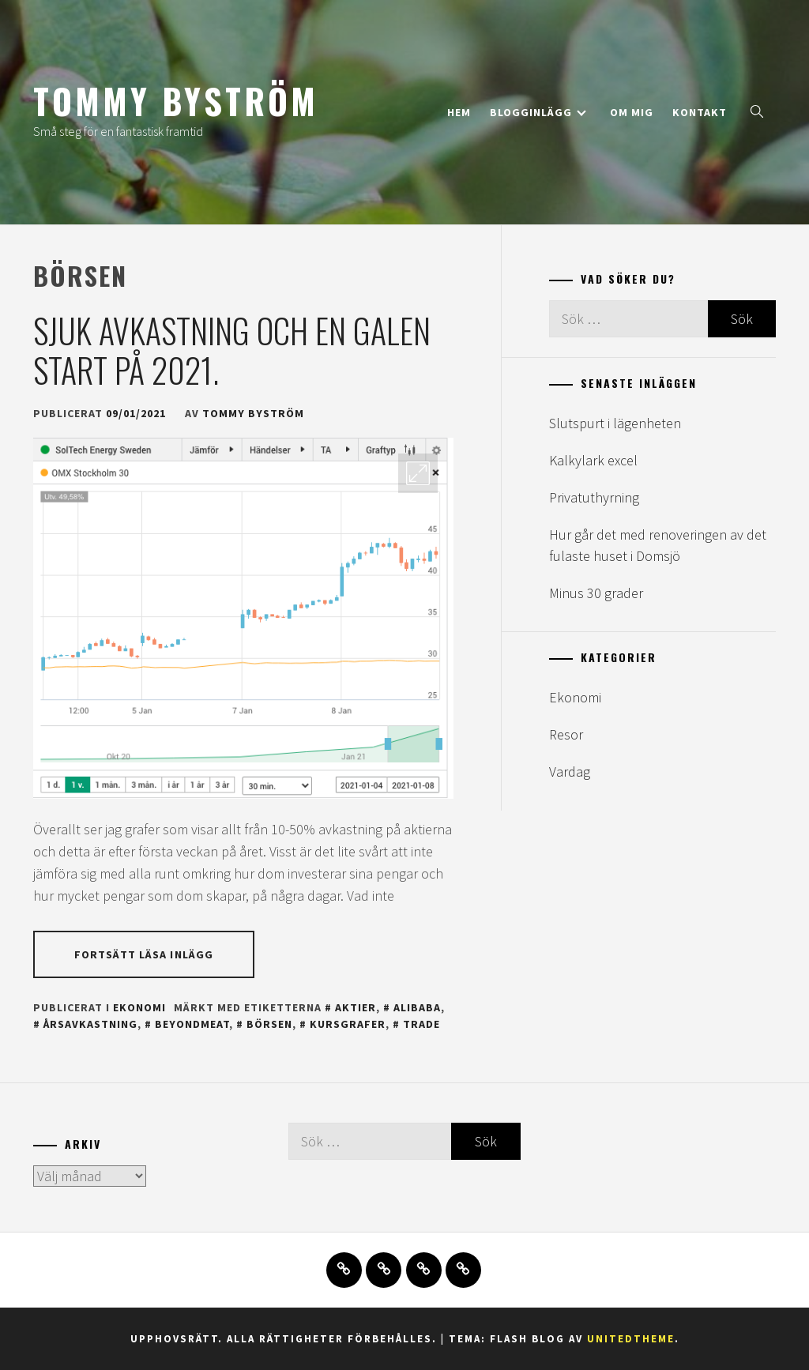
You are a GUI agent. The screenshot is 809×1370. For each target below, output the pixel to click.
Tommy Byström (175, 100)
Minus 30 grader (596, 593)
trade (421, 1024)
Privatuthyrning (594, 497)
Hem (459, 112)
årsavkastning (90, 1024)
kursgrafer (348, 1024)
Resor (566, 734)
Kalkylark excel (593, 460)
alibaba (417, 1007)
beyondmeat (192, 1024)
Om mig (631, 112)
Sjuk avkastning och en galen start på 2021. (232, 350)
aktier (355, 1007)
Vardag (569, 771)
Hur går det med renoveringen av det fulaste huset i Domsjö (657, 545)
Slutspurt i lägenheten (615, 423)
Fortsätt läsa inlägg (143, 954)
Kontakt (699, 112)
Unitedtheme (631, 1339)
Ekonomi (139, 1007)
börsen (269, 1024)
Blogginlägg (538, 112)
